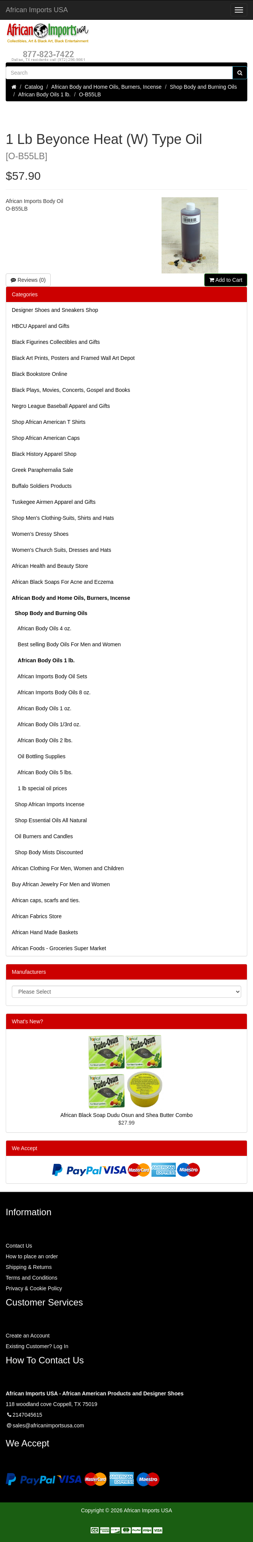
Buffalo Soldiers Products (42, 486)
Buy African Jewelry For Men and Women (61, 884)
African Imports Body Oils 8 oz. (51, 692)
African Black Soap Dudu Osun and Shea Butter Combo (126, 1115)
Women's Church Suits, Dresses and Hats (61, 550)
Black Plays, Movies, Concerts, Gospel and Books (71, 390)
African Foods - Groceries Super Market (59, 948)
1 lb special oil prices (39, 788)
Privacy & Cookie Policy (34, 1288)
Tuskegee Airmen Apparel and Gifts (54, 502)
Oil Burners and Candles (42, 836)
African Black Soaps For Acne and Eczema (63, 582)
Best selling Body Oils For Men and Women (66, 644)
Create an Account (28, 1336)
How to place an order (32, 1256)
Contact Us (19, 1246)
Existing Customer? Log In (37, 1346)
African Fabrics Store (37, 916)
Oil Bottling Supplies (39, 756)
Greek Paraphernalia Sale (42, 470)
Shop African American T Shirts (48, 422)
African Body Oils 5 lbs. (42, 772)
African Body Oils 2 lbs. (42, 740)
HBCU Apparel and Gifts (40, 326)
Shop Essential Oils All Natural (49, 820)
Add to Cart (225, 280)
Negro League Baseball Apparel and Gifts (61, 406)
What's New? (27, 1021)
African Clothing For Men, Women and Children (68, 868)
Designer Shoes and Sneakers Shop (55, 310)
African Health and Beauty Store (50, 566)
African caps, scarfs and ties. (46, 900)
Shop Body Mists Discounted (47, 852)
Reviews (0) (28, 280)
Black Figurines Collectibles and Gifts (56, 342)
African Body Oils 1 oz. (41, 708)
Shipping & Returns (29, 1267)
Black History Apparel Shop (44, 454)
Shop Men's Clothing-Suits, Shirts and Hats (63, 518)
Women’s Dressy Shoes (40, 534)
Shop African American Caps (46, 438)
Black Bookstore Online (39, 374)
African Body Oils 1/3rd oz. (46, 724)
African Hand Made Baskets (45, 932)
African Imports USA (37, 10)
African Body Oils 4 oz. (41, 628)
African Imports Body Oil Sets (49, 676)
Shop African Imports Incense (48, 804)
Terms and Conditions (31, 1278)
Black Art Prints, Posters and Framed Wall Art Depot (73, 358)
